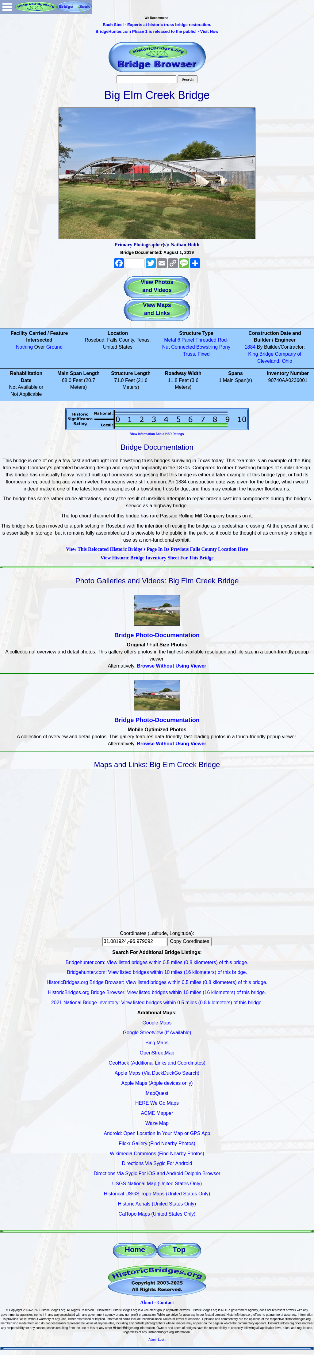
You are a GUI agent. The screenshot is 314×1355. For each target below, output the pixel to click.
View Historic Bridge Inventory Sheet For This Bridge (156, 557)
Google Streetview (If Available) (157, 1032)
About (146, 1302)
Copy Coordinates (189, 941)
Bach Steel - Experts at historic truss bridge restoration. (157, 24)
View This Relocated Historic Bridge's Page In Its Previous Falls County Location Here (157, 549)
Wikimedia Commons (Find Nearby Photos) (157, 1153)
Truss (189, 354)
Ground (54, 347)
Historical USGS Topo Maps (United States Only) (157, 1193)
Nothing (24, 347)
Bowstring (207, 347)
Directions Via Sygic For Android (157, 1163)
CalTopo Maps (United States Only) (157, 1214)
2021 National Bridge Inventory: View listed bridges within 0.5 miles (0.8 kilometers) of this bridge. (157, 1002)
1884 (250, 347)
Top (179, 1249)
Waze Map (157, 1123)
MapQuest (157, 1093)
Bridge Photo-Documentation (157, 635)
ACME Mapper (157, 1113)
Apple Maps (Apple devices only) (157, 1083)
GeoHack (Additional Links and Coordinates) (157, 1062)
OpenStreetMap (157, 1052)
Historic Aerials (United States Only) (157, 1203)
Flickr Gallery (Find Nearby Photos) (157, 1143)
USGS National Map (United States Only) (157, 1183)
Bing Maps (157, 1042)
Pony (224, 347)
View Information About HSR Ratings (157, 434)
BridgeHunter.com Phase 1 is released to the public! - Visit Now (156, 31)
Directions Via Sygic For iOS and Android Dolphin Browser (157, 1173)
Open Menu (7, 7)
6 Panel (186, 340)
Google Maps (156, 1022)
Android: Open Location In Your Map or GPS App (157, 1133)
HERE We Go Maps (157, 1103)
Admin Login (157, 1339)
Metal (170, 340)
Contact (165, 1302)
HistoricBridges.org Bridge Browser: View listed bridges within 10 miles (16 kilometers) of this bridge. (157, 992)
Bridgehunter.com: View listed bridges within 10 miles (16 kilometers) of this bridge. (157, 972)
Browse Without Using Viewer (171, 665)
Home (135, 1249)
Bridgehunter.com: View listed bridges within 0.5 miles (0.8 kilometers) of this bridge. (157, 962)
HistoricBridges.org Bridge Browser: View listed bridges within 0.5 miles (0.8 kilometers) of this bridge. (157, 982)
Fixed (204, 354)
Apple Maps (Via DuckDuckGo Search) (157, 1073)
